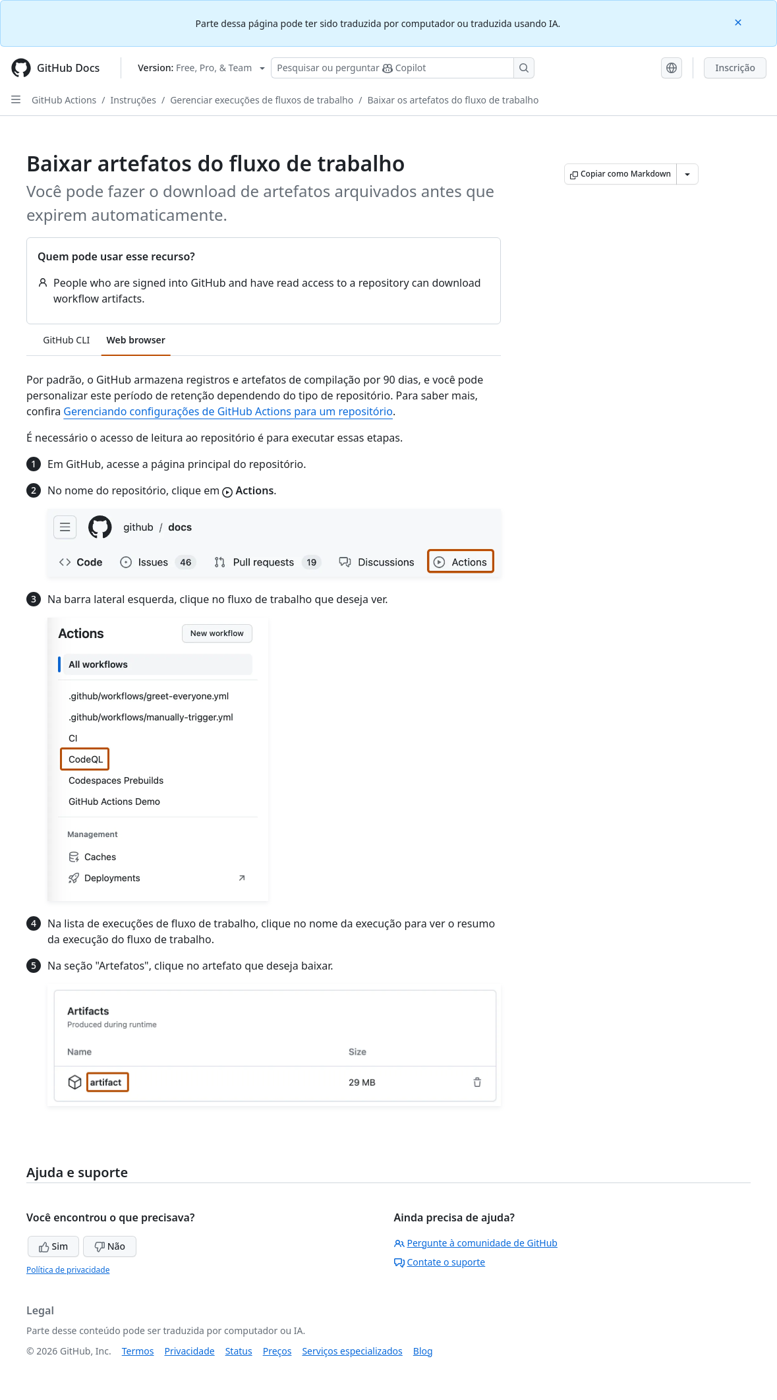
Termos (138, 1351)
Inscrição (735, 67)
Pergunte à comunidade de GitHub (476, 1243)
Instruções (133, 100)
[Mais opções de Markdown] (687, 174)
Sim (53, 1246)
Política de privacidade (67, 1269)
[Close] (739, 21)
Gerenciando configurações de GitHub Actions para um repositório (228, 411)
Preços (277, 1351)
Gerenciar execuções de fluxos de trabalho (261, 100)
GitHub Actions (64, 100)
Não (109, 1246)
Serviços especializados (352, 1351)
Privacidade (190, 1351)
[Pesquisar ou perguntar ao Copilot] (402, 67)
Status (238, 1351)
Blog (423, 1351)
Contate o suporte (440, 1262)
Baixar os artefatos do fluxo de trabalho (452, 100)
